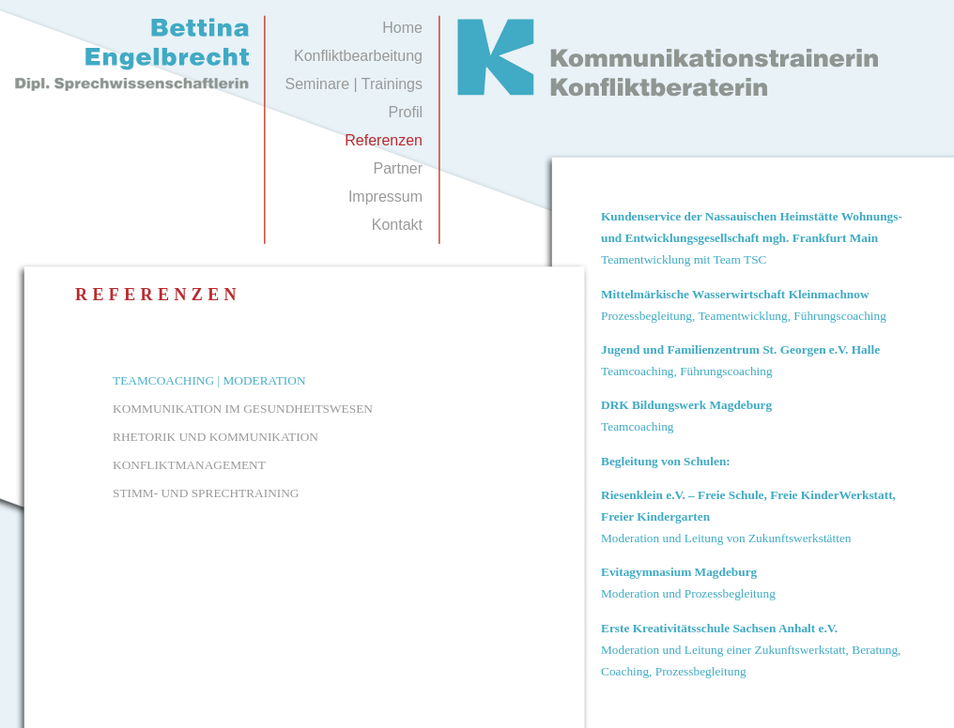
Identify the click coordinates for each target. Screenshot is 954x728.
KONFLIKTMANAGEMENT (189, 465)
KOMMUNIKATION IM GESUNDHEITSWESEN (243, 409)
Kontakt (397, 225)
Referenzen (384, 140)
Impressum (385, 197)
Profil (406, 112)
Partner (398, 168)
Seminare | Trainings (354, 84)
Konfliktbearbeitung (358, 56)
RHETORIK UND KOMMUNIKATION (215, 437)
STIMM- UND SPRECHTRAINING (206, 493)
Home (402, 28)
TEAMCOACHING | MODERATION (209, 380)
